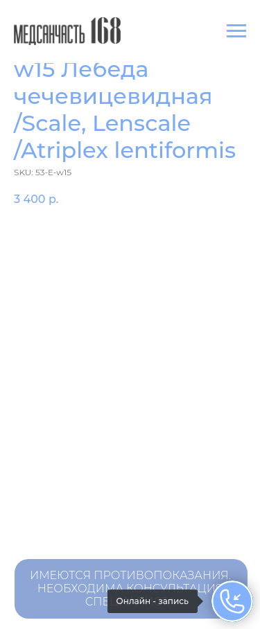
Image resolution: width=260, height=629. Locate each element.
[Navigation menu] (236, 31)
